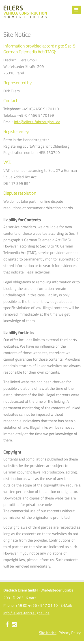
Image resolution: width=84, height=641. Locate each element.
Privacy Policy (70, 633)
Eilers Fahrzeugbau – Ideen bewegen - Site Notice (25, 11)
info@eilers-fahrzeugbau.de (37, 122)
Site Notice (47, 633)
